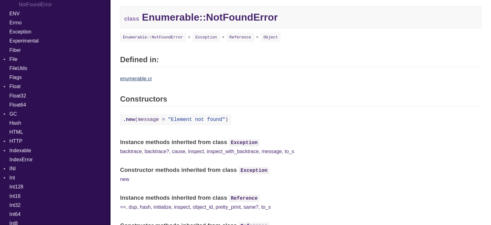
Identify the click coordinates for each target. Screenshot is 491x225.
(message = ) (175, 119)
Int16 (15, 196)
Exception (20, 31)
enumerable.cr (136, 78)
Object (270, 37)
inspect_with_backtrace (233, 151)
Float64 (17, 105)
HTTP (16, 141)
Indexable (20, 150)
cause (178, 151)
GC (13, 114)
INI (12, 168)
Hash (15, 123)
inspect (196, 151)
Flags (15, 77)
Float (15, 86)
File (13, 59)
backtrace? (157, 151)
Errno (15, 22)
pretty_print (228, 207)
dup (133, 207)
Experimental (24, 40)
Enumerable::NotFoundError (153, 37)
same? (250, 207)
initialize (162, 207)
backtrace (131, 151)
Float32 (17, 95)
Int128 (16, 186)
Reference (240, 37)
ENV (14, 13)
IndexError (21, 159)
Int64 (15, 214)
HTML (16, 132)
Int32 (15, 205)
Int (12, 177)
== (123, 207)
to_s (289, 151)
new (124, 179)
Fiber (15, 50)
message (271, 151)
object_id (203, 207)
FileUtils (18, 68)
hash (145, 207)
